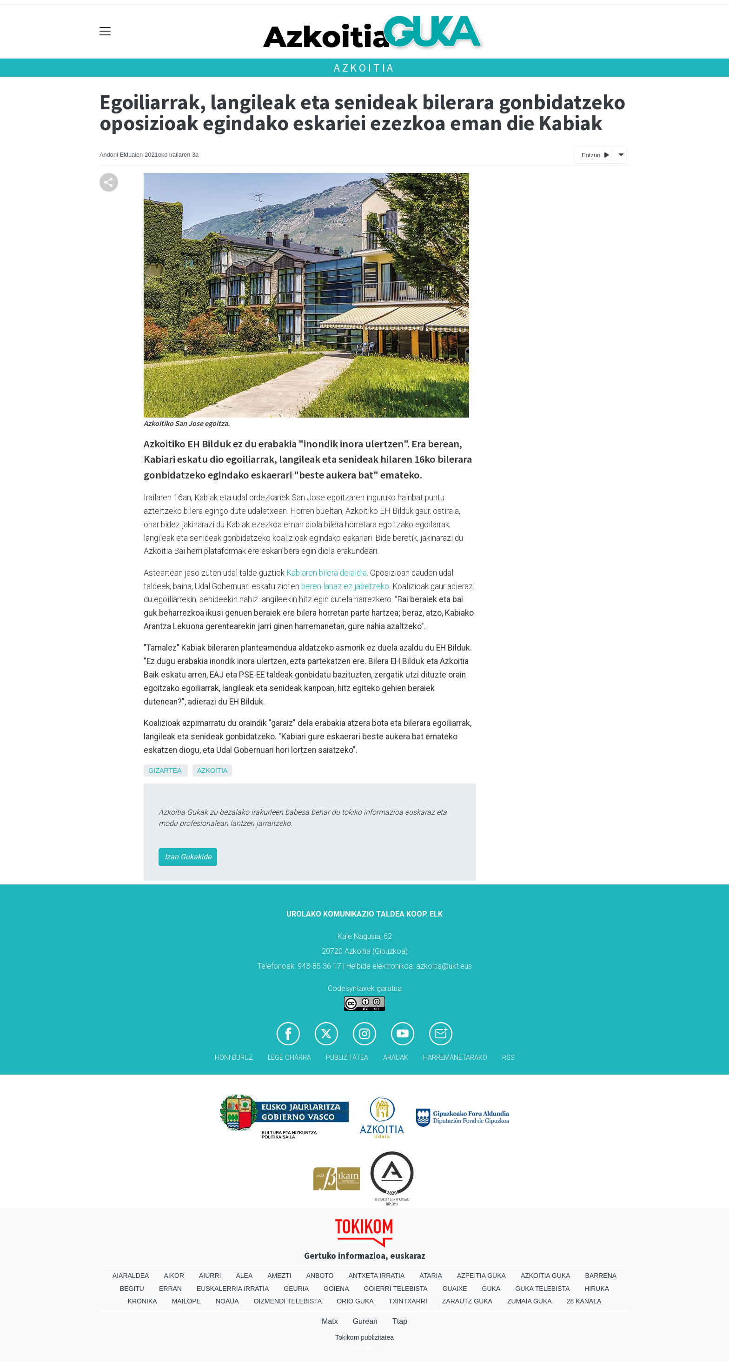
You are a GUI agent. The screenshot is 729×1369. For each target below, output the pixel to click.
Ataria (430, 1275)
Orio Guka (355, 1301)
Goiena (336, 1288)
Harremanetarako (455, 1058)
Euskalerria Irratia (233, 1288)
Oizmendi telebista (288, 1301)
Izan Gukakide (188, 856)
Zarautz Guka (467, 1301)
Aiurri (210, 1275)
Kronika (142, 1301)
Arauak (395, 1058)
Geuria (296, 1288)
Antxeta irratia (377, 1275)
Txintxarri (408, 1301)
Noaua (227, 1301)
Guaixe (455, 1288)
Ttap (399, 1321)
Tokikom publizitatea (364, 1337)
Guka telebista (542, 1288)
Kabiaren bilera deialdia (326, 573)
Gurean (365, 1321)
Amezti (279, 1275)
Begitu (132, 1288)
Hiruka (596, 1288)
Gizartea (164, 770)
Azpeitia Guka (481, 1275)
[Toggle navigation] (105, 31)
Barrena (600, 1275)
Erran (170, 1288)
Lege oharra (289, 1058)
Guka (491, 1288)
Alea (244, 1275)
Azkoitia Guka (545, 1275)
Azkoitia (364, 67)
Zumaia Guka (529, 1301)
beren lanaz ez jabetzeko (345, 586)
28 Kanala (584, 1301)
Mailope (186, 1301)
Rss (508, 1058)
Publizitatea (347, 1058)
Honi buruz (234, 1058)
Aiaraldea (131, 1275)
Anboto (320, 1275)
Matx (330, 1321)
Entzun (595, 155)
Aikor (174, 1275)
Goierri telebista (395, 1288)
